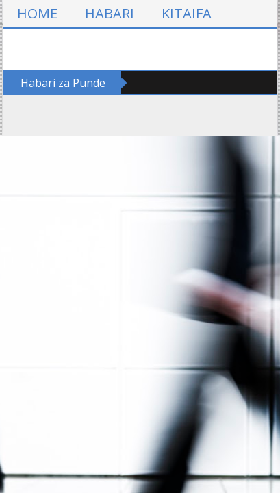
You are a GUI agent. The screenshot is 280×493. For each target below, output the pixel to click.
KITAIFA (187, 13)
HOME (37, 13)
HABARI (109, 13)
